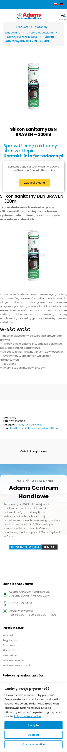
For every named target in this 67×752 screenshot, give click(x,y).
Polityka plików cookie (27, 716)
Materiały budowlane (37, 428)
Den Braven (17, 428)
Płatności (9, 650)
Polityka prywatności (16, 665)
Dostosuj (33, 735)
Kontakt (8, 635)
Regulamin (10, 640)
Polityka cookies (13, 660)
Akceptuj (33, 725)
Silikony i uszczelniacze (29, 424)
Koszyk (62, 17)
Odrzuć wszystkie (33, 744)
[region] (33, 717)
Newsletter (10, 655)
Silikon (54, 428)
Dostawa (9, 645)
